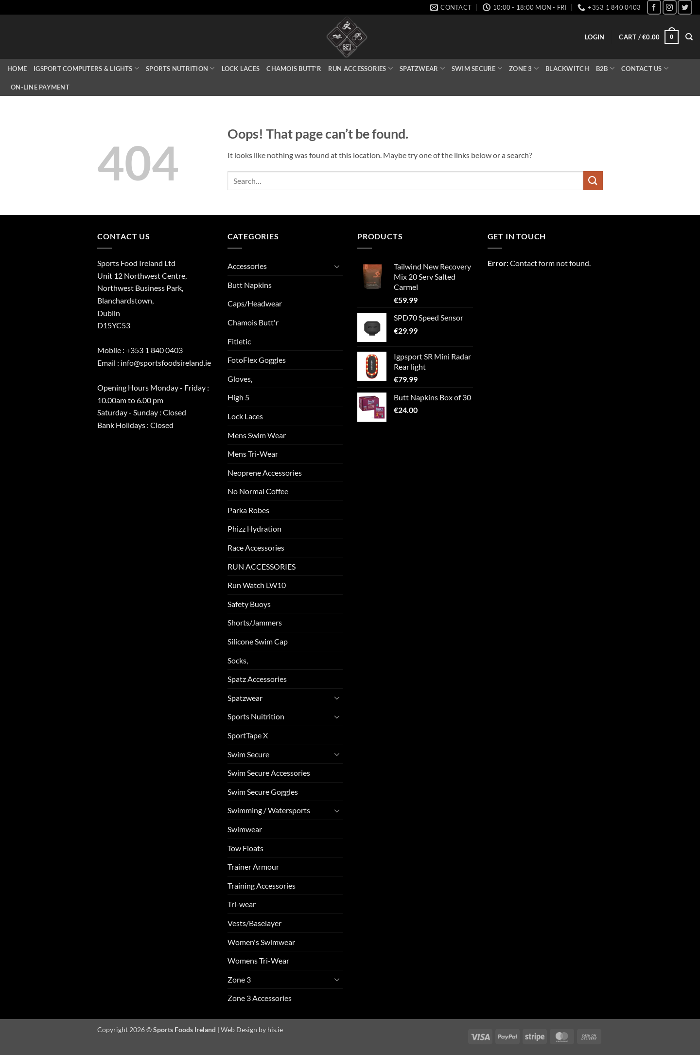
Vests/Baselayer (254, 923)
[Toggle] (337, 266)
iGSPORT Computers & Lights (86, 68)
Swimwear (245, 829)
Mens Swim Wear (257, 435)
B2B (605, 68)
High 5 (238, 397)
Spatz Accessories (257, 678)
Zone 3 (524, 68)
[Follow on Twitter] (685, 7)
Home (17, 68)
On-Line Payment (40, 87)
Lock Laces (241, 68)
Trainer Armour (253, 866)
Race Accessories (256, 547)
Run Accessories (360, 68)
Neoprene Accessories (265, 472)
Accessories (247, 265)
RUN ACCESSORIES (262, 566)
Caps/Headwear (255, 303)
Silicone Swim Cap (258, 641)
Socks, (238, 660)
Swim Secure (477, 68)
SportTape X (248, 735)
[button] (594, 37)
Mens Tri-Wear (253, 453)
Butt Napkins (250, 284)
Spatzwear (422, 68)
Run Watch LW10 (257, 585)
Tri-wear (242, 904)
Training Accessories (262, 885)
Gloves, (240, 378)
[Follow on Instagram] (670, 7)
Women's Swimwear (261, 942)
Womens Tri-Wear (258, 960)
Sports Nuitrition (256, 716)
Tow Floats (245, 848)
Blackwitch (567, 68)
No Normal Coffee (258, 491)
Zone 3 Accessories (260, 997)
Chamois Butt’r (293, 68)
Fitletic (239, 341)
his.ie (275, 1029)
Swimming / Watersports (269, 810)
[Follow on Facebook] (654, 7)
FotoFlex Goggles (257, 359)
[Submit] (593, 180)
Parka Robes (248, 510)
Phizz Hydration (254, 528)
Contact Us (644, 68)
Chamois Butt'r (253, 322)
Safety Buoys (249, 603)
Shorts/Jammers (255, 622)
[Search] (689, 37)
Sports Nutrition (180, 68)
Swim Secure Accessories (269, 772)
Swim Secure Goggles (263, 791)
